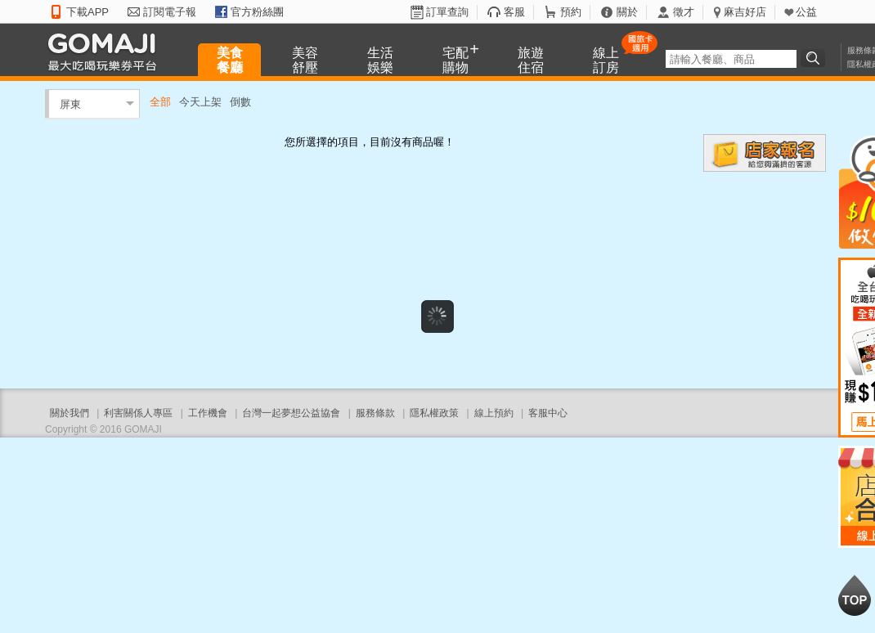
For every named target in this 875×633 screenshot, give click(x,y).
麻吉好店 (745, 12)
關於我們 (69, 413)
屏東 (70, 103)
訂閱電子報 (169, 12)
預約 (570, 12)
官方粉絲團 (257, 12)
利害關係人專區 (138, 413)
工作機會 (207, 413)
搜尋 (815, 58)
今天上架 (200, 102)
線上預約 (494, 413)
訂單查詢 (447, 12)
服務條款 (375, 413)
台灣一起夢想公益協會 (291, 413)
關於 (627, 12)
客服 (514, 12)
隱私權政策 (434, 413)
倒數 (240, 102)
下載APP (87, 12)
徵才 (683, 12)
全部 (160, 102)
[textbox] (731, 59)
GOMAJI (106, 51)
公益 (806, 12)
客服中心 (548, 413)
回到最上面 (854, 595)
